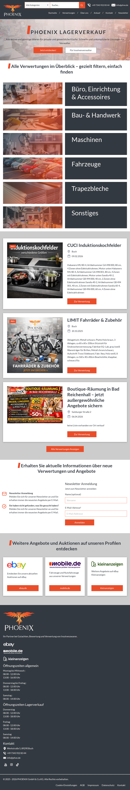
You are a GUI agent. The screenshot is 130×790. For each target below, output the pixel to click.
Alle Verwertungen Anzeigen (65, 449)
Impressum (93, 785)
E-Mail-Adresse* (73, 507)
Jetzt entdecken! (48, 50)
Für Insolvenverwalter (81, 50)
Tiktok (17, 764)
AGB (82, 785)
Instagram (11, 764)
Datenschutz (108, 785)
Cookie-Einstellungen (66, 785)
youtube (5, 764)
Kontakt (121, 785)
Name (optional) (73, 494)
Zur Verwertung (82, 301)
